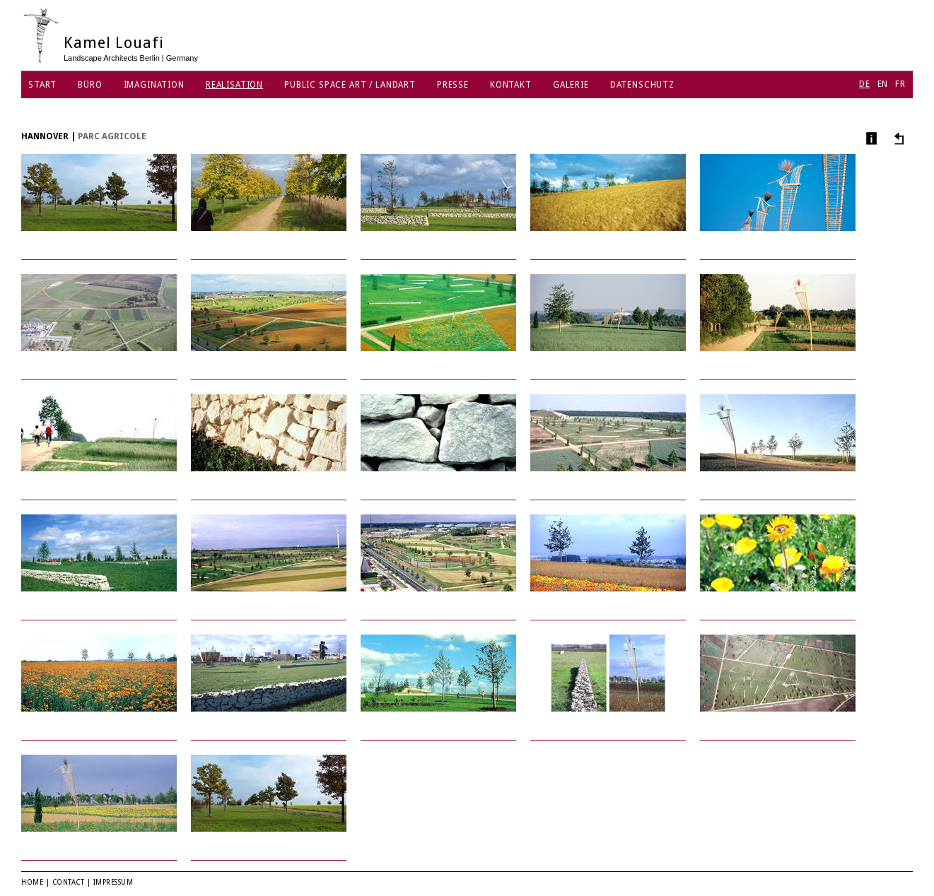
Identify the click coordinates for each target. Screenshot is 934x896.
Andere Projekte (897, 138)
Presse (453, 85)
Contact (68, 882)
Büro (90, 85)
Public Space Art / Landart (350, 85)
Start (42, 85)
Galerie (571, 85)
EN (883, 84)
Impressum (113, 882)
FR (900, 84)
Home (32, 882)
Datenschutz (642, 85)
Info (870, 138)
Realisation (234, 85)
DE (864, 84)
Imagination (154, 85)
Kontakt (511, 85)
